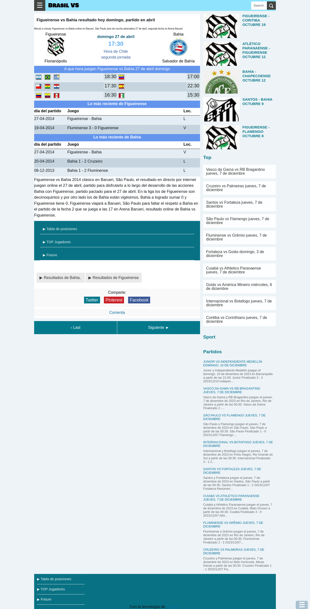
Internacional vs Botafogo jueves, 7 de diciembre (239, 303)
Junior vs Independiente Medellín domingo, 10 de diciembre (232, 363)
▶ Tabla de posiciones (60, 229)
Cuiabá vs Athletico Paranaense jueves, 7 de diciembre (233, 270)
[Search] (259, 5)
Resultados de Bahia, (63, 278)
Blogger (172, 607)
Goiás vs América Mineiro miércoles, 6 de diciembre (239, 287)
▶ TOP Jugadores (57, 242)
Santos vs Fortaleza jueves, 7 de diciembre (234, 204)
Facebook (139, 300)
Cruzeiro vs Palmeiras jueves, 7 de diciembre (236, 188)
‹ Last (75, 327)
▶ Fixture (50, 255)
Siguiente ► (158, 327)
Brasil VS (63, 5)
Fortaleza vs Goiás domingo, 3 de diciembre (235, 254)
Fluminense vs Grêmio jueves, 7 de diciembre (236, 237)
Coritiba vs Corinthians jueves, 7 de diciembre (236, 319)
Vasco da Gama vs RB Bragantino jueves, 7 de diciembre (235, 171)
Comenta (117, 312)
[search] (271, 5)
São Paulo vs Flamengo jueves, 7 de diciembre (237, 221)
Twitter (92, 300)
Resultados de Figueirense (116, 278)
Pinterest (114, 300)
